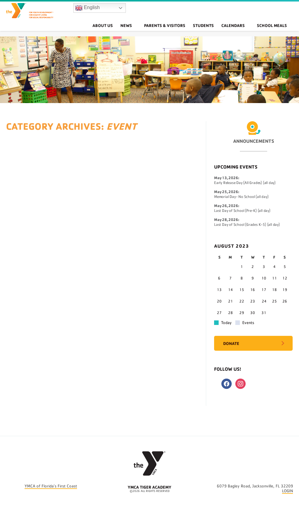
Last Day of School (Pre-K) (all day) (242, 211)
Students (213, 31)
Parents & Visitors (173, 31)
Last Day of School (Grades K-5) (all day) (247, 225)
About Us (118, 31)
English (87, 11)
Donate (231, 343)
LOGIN (287, 491)
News (142, 31)
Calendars (244, 31)
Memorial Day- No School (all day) (241, 197)
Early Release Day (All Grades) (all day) (245, 183)
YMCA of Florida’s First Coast (51, 486)
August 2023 (231, 246)
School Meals (275, 31)
